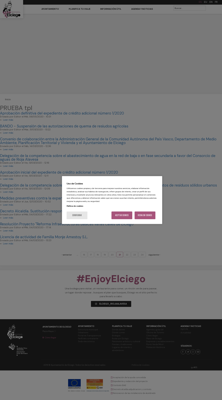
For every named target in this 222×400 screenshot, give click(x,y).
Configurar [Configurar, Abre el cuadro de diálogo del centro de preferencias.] (77, 215)
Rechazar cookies (145, 215)
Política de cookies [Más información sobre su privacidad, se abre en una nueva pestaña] (75, 206)
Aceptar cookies (122, 215)
